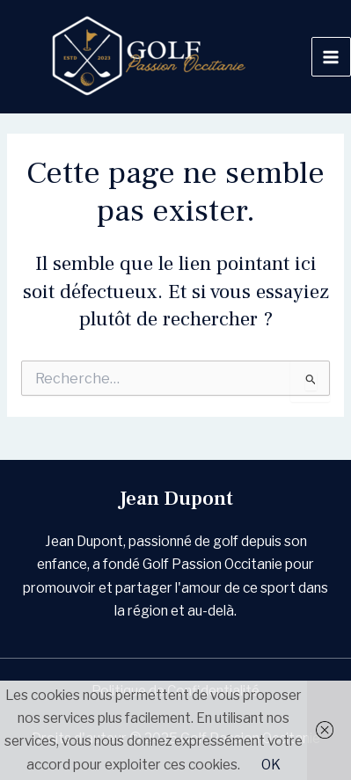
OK (271, 764)
